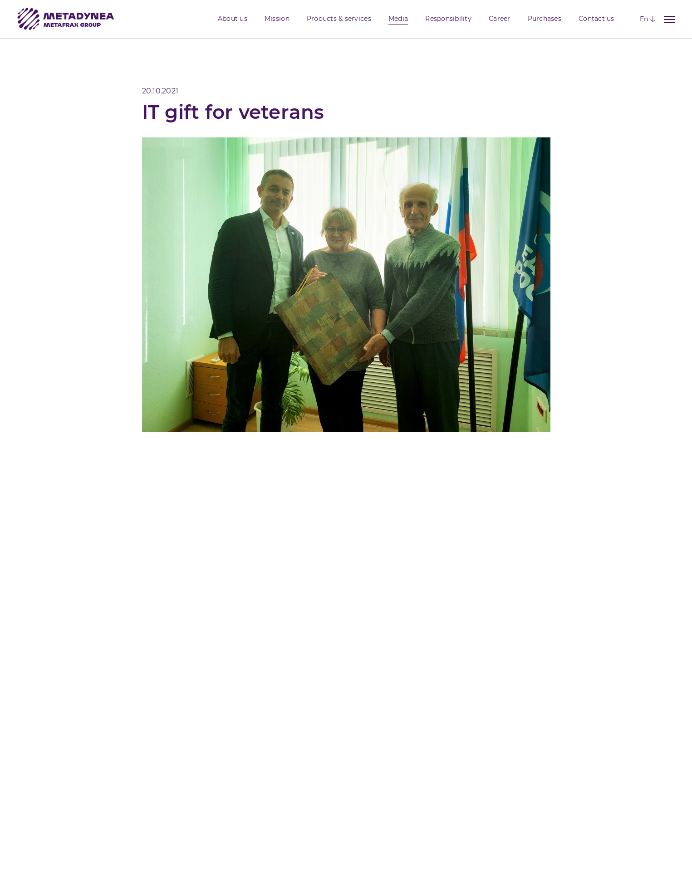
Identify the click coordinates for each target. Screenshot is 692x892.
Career (499, 19)
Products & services (339, 19)
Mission (277, 19)
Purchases (544, 19)
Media (398, 19)
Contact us (596, 19)
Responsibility (448, 19)
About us (232, 19)
